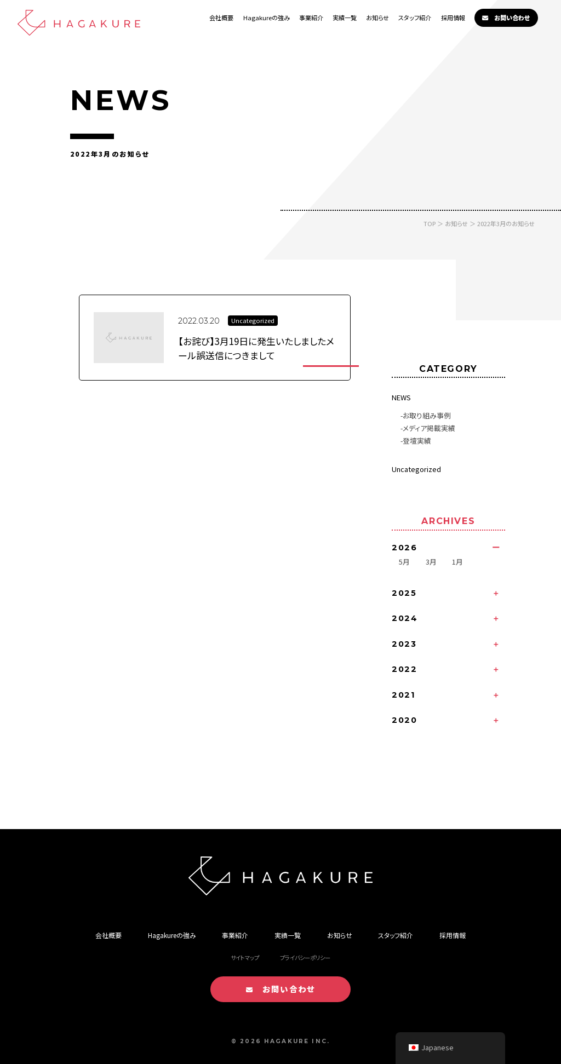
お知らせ (377, 17)
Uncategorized (416, 469)
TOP (429, 223)
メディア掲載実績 (429, 428)
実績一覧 (345, 17)
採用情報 (453, 17)
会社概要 (221, 17)
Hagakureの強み (266, 17)
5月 (404, 561)
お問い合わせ (506, 17)
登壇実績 (417, 440)
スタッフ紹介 (414, 17)
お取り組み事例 (427, 415)
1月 (457, 561)
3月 (431, 561)
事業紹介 (311, 17)
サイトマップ (245, 957)
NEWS (401, 397)
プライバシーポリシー (305, 957)
